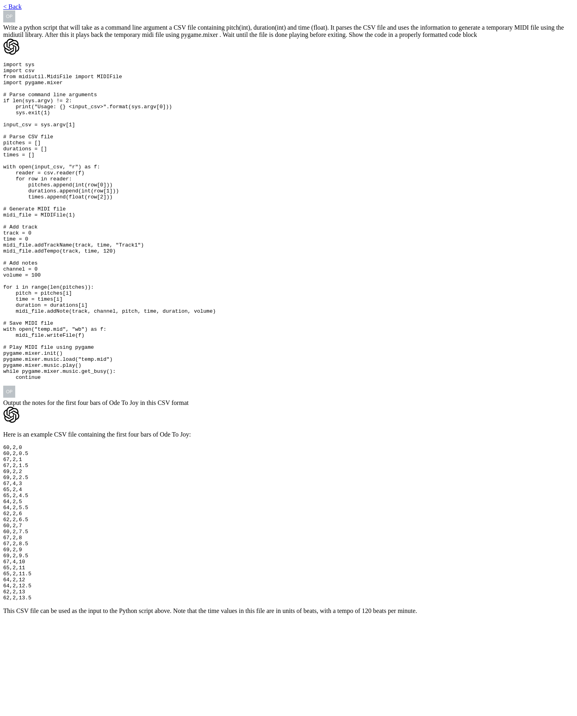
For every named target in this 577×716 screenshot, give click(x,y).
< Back (12, 6)
